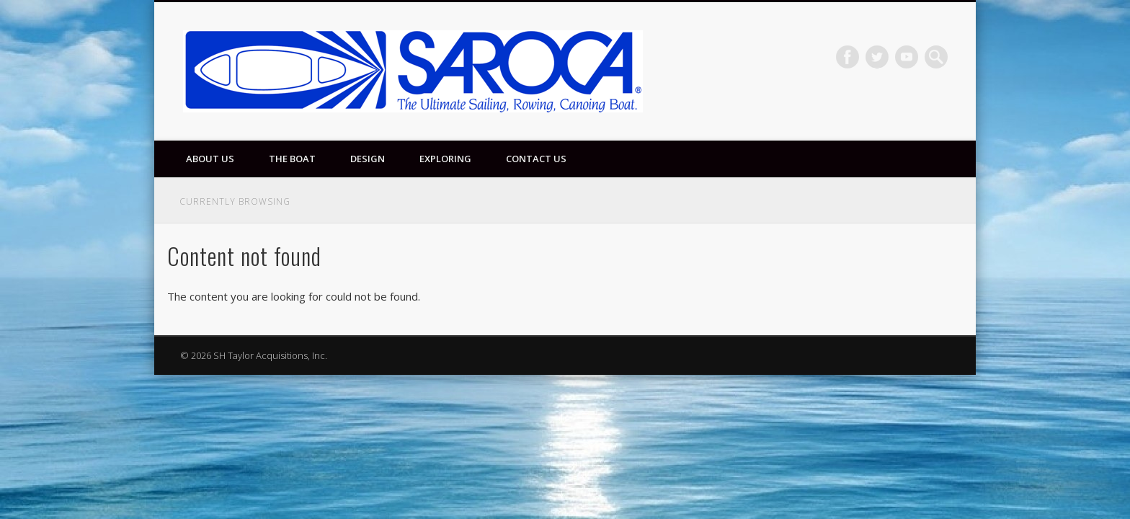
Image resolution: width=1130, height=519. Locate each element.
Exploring (445, 158)
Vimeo (906, 56)
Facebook (847, 56)
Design (367, 158)
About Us (210, 158)
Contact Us (536, 158)
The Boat (292, 158)
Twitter (877, 56)
